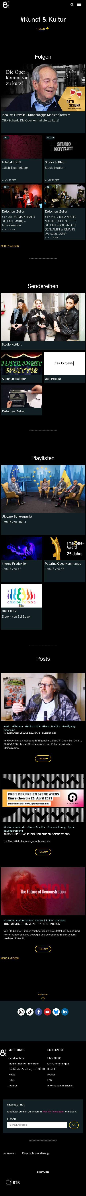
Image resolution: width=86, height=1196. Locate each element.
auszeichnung (57, 827)
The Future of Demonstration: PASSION (32, 923)
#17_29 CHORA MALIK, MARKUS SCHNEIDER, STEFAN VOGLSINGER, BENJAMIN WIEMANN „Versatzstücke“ (61, 225)
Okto (7, 726)
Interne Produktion (15, 563)
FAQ (49, 1080)
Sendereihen (16, 1058)
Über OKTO (54, 1058)
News (12, 1074)
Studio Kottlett (54, 162)
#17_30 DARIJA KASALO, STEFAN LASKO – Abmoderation (19, 221)
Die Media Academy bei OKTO (27, 1069)
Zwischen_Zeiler (13, 211)
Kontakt (51, 1069)
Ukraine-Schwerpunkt (17, 516)
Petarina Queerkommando (63, 563)
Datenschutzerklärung (35, 1153)
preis (72, 827)
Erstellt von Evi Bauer (16, 616)
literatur (18, 726)
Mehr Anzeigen (10, 958)
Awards (13, 1085)
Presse (51, 1074)
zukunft (9, 920)
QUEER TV (9, 611)
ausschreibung (14, 831)
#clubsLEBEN (11, 162)
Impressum (9, 1153)
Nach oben (43, 997)
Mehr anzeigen (10, 246)
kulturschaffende (15, 827)
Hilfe (11, 1080)
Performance (25, 920)
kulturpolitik (33, 726)
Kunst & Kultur (52, 726)
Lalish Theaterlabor (15, 168)
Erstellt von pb (54, 569)
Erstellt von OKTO (14, 522)
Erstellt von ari (11, 569)
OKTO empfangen (58, 1063)
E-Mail (12, 1119)
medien (61, 920)
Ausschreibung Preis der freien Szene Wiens (37, 834)
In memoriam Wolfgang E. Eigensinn (30, 733)
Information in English (60, 1085)
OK (74, 1125)
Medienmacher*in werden (24, 1063)
